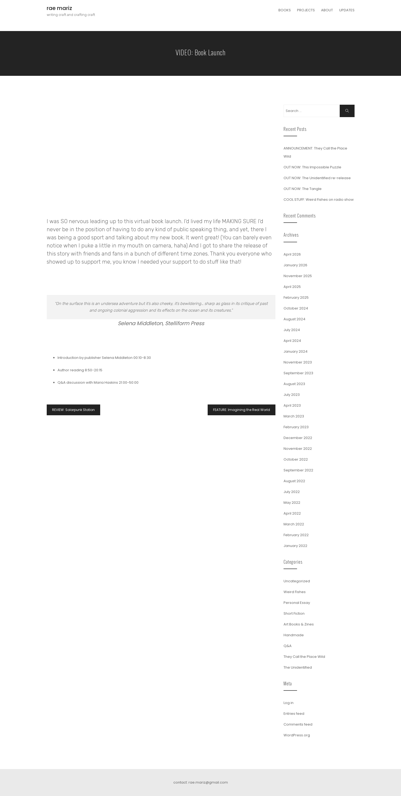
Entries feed (294, 713)
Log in (289, 702)
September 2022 (298, 470)
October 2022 (296, 459)
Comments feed (298, 724)
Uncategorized (297, 581)
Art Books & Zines (299, 624)
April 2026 (292, 254)
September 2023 (298, 373)
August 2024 (294, 319)
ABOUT (327, 10)
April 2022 (292, 513)
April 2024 (292, 340)
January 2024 (296, 351)
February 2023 (296, 427)
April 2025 (292, 286)
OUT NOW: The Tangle (303, 188)
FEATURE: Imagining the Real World (241, 409)
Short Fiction (294, 613)
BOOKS (284, 10)
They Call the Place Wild (304, 656)
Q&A (288, 645)
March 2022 (294, 524)
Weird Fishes (295, 591)
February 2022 (296, 535)
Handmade (294, 635)
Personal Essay (297, 602)
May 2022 (292, 502)
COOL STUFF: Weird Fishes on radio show (319, 199)
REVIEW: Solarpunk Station (73, 409)
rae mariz (59, 8)
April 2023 (292, 405)
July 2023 (292, 394)
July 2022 (292, 491)
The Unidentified (298, 667)
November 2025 (298, 275)
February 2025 (296, 297)
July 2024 (292, 329)
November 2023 (298, 362)
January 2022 (295, 545)
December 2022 (298, 437)
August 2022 (294, 481)
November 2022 (298, 448)
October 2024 (296, 308)
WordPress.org (297, 735)
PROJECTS (306, 10)
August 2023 (294, 383)
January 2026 (295, 265)
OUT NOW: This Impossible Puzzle (312, 167)
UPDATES (347, 10)
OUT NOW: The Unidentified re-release (317, 178)
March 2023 (294, 416)
